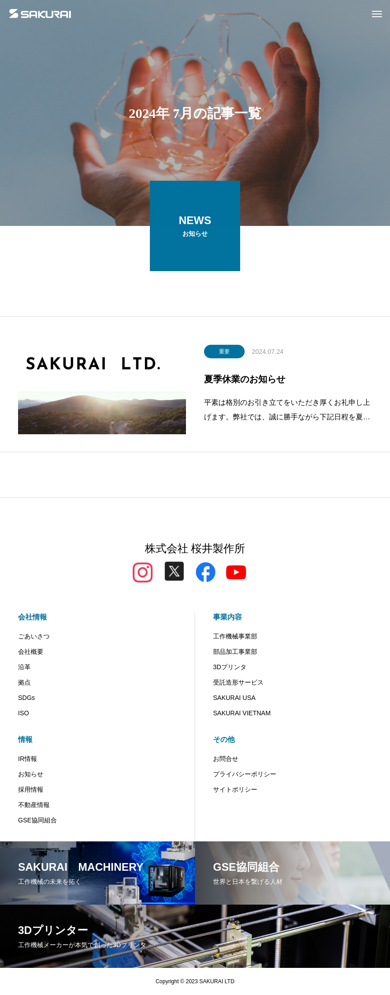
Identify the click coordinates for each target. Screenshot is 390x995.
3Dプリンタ (229, 667)
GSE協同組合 (37, 820)
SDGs (26, 697)
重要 (224, 353)
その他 (224, 739)
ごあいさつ (34, 636)
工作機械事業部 (235, 636)
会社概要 (30, 651)
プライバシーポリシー (244, 774)
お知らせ (30, 774)
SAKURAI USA (234, 697)
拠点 (24, 682)
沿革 (24, 667)
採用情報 (30, 789)
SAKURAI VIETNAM (242, 713)
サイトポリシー (235, 789)
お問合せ (225, 758)
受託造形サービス (238, 682)
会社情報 (32, 617)
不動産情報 (34, 804)
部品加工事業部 (235, 651)
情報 (25, 739)
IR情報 (27, 758)
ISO (23, 713)
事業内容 (227, 617)
